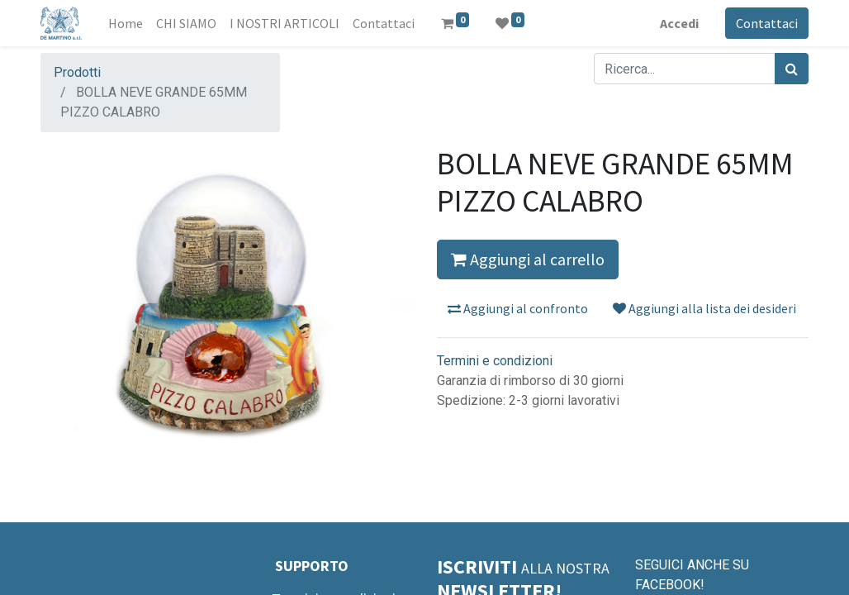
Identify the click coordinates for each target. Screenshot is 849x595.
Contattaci (767, 23)
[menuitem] (125, 23)
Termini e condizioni (495, 361)
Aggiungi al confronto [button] (518, 308)
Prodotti (77, 72)
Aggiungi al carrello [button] (528, 259)
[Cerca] (792, 68)
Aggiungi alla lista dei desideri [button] (704, 308)
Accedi (679, 23)
